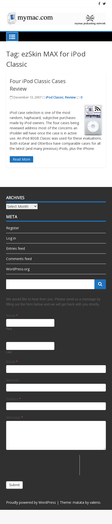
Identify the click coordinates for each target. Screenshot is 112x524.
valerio (95, 502)
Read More (21, 159)
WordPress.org (18, 269)
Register (12, 228)
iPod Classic (54, 97)
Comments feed (19, 258)
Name (12, 315)
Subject (13, 399)
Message (14, 417)
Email (12, 362)
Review (70, 97)
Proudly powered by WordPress (31, 502)
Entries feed (15, 248)
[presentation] (43, 464)
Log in (11, 238)
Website (12, 380)
